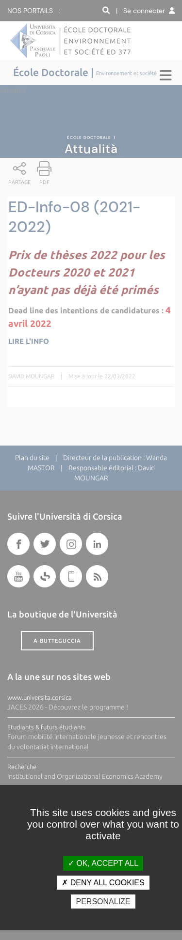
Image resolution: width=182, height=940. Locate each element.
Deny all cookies (103, 882)
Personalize (103, 901)
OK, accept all (103, 863)
